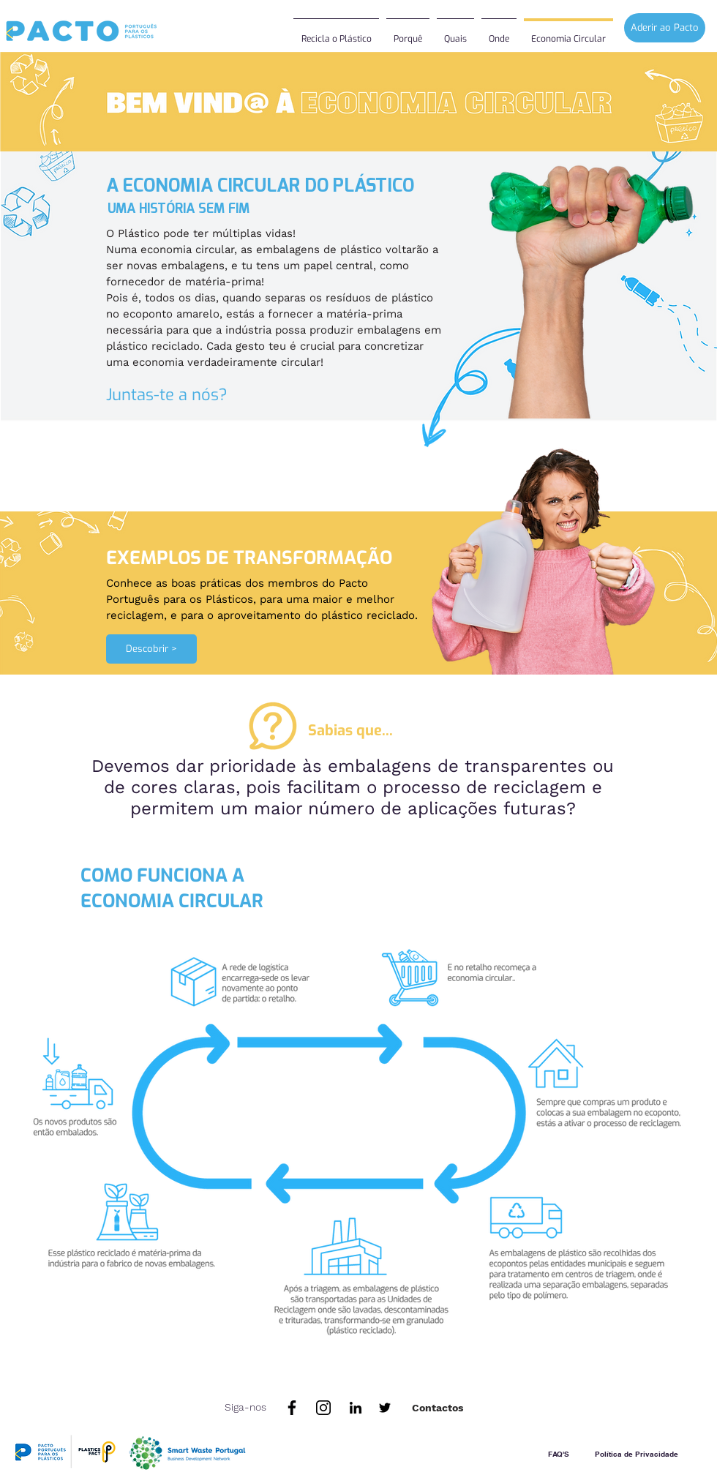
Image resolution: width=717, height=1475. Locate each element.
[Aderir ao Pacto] (664, 27)
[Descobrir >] (151, 649)
